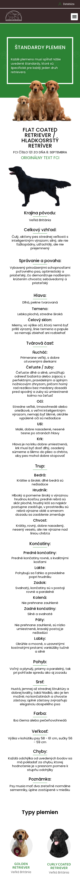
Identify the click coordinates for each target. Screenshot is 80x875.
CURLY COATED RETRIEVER (59, 866)
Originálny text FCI (40, 157)
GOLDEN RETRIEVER (21, 866)
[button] (74, 16)
